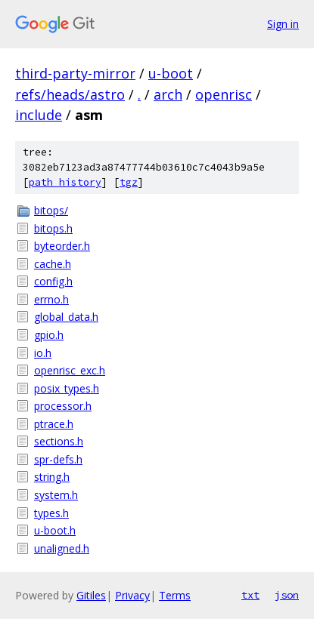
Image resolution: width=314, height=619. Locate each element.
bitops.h (53, 228)
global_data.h (66, 317)
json (287, 595)
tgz (129, 182)
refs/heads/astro (70, 94)
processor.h (63, 406)
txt (250, 595)
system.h (56, 495)
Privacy (132, 595)
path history (65, 182)
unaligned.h (61, 548)
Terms (175, 595)
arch (168, 94)
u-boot (170, 73)
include (38, 115)
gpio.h (49, 335)
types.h (51, 513)
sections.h (58, 441)
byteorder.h (62, 246)
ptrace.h (53, 424)
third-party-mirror (75, 73)
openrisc (223, 94)
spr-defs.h (58, 459)
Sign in (283, 24)
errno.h (51, 299)
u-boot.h (55, 530)
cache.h (52, 264)
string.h (52, 477)
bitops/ (51, 210)
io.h (42, 353)
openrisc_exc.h (69, 370)
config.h (53, 281)
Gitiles (91, 595)
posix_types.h (66, 388)
